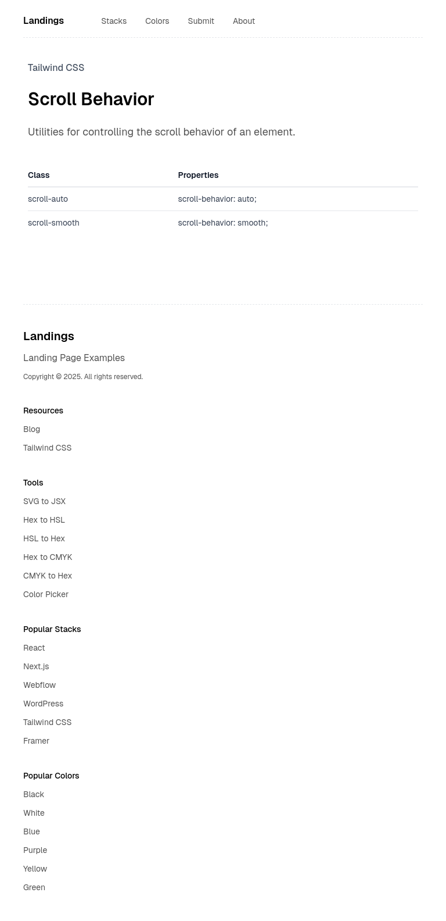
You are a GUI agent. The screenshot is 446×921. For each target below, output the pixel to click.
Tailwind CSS (47, 447)
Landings (43, 21)
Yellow (35, 868)
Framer (36, 741)
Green (34, 887)
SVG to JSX (44, 501)
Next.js (36, 666)
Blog (31, 429)
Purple (35, 850)
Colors (157, 21)
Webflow (39, 685)
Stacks (114, 21)
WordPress (43, 703)
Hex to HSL (44, 520)
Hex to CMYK (47, 557)
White (34, 813)
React (34, 647)
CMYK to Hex (47, 575)
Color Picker (46, 594)
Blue (31, 831)
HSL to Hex (44, 538)
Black (34, 794)
